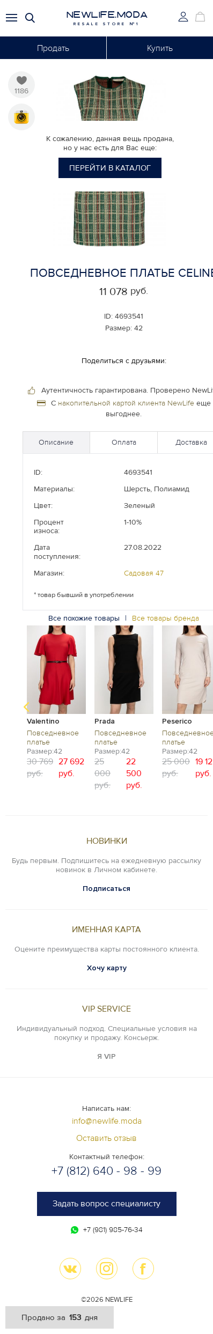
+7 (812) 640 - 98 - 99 (106, 1171)
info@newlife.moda (107, 1121)
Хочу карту (107, 967)
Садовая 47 (144, 573)
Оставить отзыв (106, 1138)
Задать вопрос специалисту (106, 1203)
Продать (53, 48)
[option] (56, 701)
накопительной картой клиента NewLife (126, 403)
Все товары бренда (165, 618)
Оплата (124, 442)
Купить (160, 48)
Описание (56, 442)
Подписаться (106, 888)
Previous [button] (26, 707)
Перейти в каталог (110, 168)
